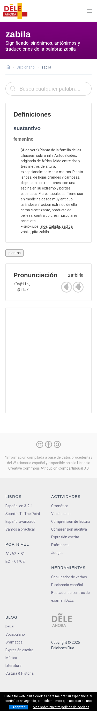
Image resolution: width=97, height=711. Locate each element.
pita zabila (40, 232)
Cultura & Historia (19, 673)
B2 (7, 561)
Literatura (13, 665)
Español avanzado (20, 521)
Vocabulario (61, 514)
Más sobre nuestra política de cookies (61, 707)
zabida (54, 226)
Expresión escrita (65, 537)
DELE (9, 627)
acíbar (46, 204)
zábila (26, 232)
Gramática (59, 506)
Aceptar (18, 707)
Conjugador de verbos (69, 577)
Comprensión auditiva (69, 529)
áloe (43, 226)
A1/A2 (10, 554)
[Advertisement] (48, 360)
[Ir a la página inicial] (9, 68)
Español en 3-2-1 (19, 506)
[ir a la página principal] (15, 11)
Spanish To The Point (22, 514)
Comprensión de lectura (70, 521)
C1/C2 (19, 561)
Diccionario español (67, 585)
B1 (23, 554)
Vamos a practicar (20, 529)
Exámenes (60, 545)
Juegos (57, 553)
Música (11, 658)
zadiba (67, 226)
